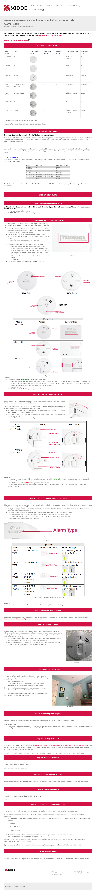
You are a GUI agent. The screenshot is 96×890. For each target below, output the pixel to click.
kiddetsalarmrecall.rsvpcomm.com (40, 745)
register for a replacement (50, 35)
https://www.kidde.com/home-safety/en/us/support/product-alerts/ (71, 745)
